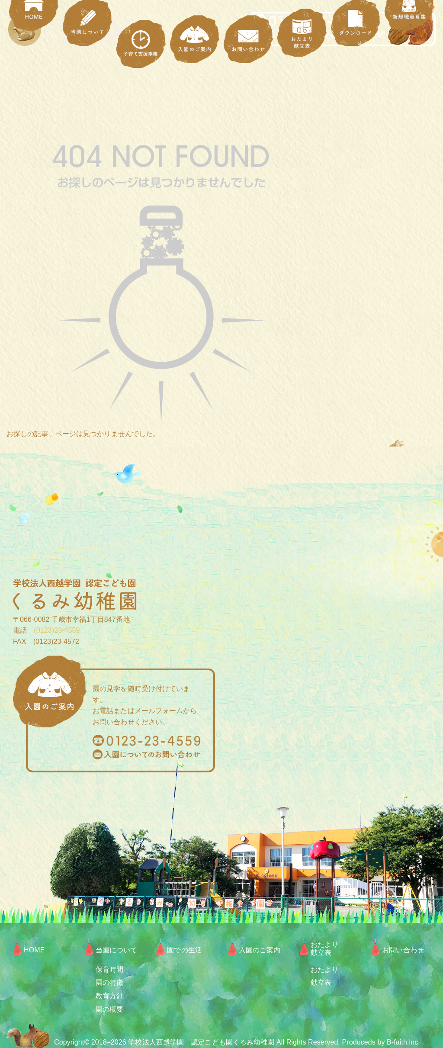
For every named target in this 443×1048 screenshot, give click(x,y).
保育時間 (109, 969)
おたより (324, 969)
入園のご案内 (260, 950)
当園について (117, 950)
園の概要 (109, 1009)
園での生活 (184, 950)
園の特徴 (109, 982)
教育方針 (109, 996)
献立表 (321, 982)
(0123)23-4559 (53, 630)
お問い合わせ (403, 950)
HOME (34, 950)
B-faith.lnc (402, 1042)
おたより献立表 (324, 948)
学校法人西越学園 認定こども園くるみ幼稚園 (201, 1042)
